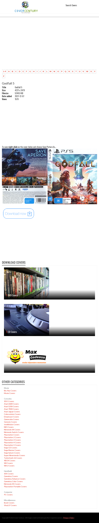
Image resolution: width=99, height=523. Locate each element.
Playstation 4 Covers (12, 442)
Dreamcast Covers (11, 417)
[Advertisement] (49, 48)
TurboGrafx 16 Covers (13, 458)
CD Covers (12, 331)
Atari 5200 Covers (11, 406)
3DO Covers (9, 401)
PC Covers (8, 495)
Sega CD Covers (10, 448)
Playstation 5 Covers (12, 445)
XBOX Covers (9, 460)
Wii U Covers (9, 466)
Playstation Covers (11, 435)
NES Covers (9, 427)
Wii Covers (8, 463)
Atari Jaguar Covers (12, 411)
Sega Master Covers (12, 450)
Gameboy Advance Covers (14, 479)
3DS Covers (9, 474)
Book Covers (9, 503)
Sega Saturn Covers (12, 453)
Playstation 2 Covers (12, 437)
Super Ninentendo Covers (14, 455)
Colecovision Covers (12, 414)
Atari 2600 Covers (11, 404)
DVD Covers (13, 295)
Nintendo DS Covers (12, 484)
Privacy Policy (68, 518)
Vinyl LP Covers (10, 505)
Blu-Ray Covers (10, 390)
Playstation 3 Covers (12, 440)
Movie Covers (9, 393)
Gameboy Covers (11, 476)
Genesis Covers (10, 422)
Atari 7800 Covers (11, 409)
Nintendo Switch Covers (14, 432)
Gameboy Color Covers (13, 481)
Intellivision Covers (11, 424)
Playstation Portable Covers (15, 486)
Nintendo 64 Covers (12, 429)
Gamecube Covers (11, 419)
